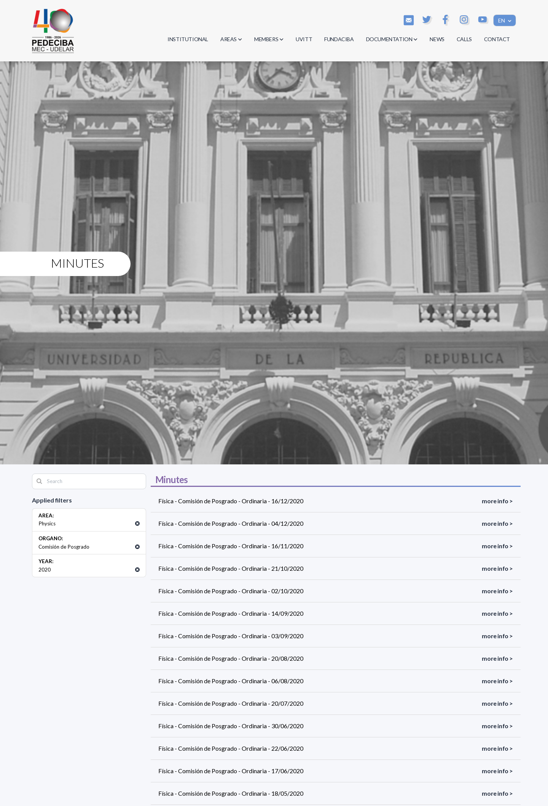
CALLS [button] (464, 39)
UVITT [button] (304, 39)
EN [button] (502, 20)
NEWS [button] (437, 39)
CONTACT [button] (497, 39)
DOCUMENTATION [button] (392, 39)
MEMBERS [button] (269, 39)
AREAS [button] (231, 39)
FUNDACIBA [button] (339, 39)
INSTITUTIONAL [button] (187, 39)
